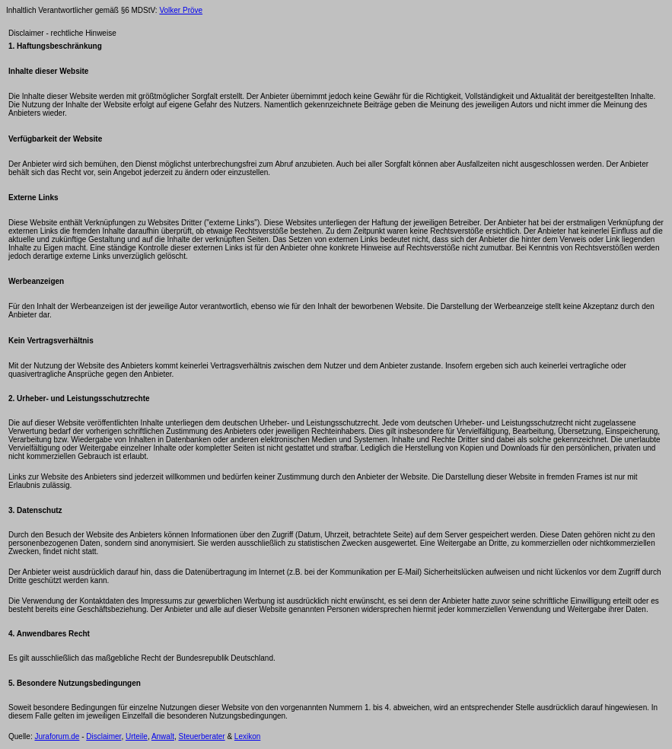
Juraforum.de (56, 736)
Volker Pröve (180, 10)
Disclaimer (103, 736)
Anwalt (162, 736)
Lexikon (247, 736)
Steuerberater (201, 736)
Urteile (137, 736)
